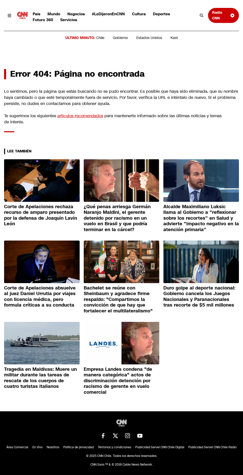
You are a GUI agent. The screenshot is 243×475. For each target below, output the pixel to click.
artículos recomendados (80, 116)
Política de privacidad (78, 447)
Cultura (139, 14)
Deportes (161, 14)
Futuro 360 (43, 19)
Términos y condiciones (114, 447)
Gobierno (120, 37)
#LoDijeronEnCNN (108, 14)
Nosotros (53, 447)
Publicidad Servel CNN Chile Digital (159, 447)
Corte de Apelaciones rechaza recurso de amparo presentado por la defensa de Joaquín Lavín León (40, 215)
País (36, 14)
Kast (174, 37)
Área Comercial (17, 447)
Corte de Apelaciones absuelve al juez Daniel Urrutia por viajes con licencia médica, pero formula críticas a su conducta (40, 297)
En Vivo (37, 447)
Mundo (53, 14)
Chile (100, 37)
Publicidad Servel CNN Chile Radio (212, 447)
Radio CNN (223, 15)
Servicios (68, 19)
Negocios (76, 14)
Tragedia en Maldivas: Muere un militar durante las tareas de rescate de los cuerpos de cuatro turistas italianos (40, 378)
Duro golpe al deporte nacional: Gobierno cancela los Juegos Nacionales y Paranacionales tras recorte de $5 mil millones (199, 297)
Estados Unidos (149, 37)
